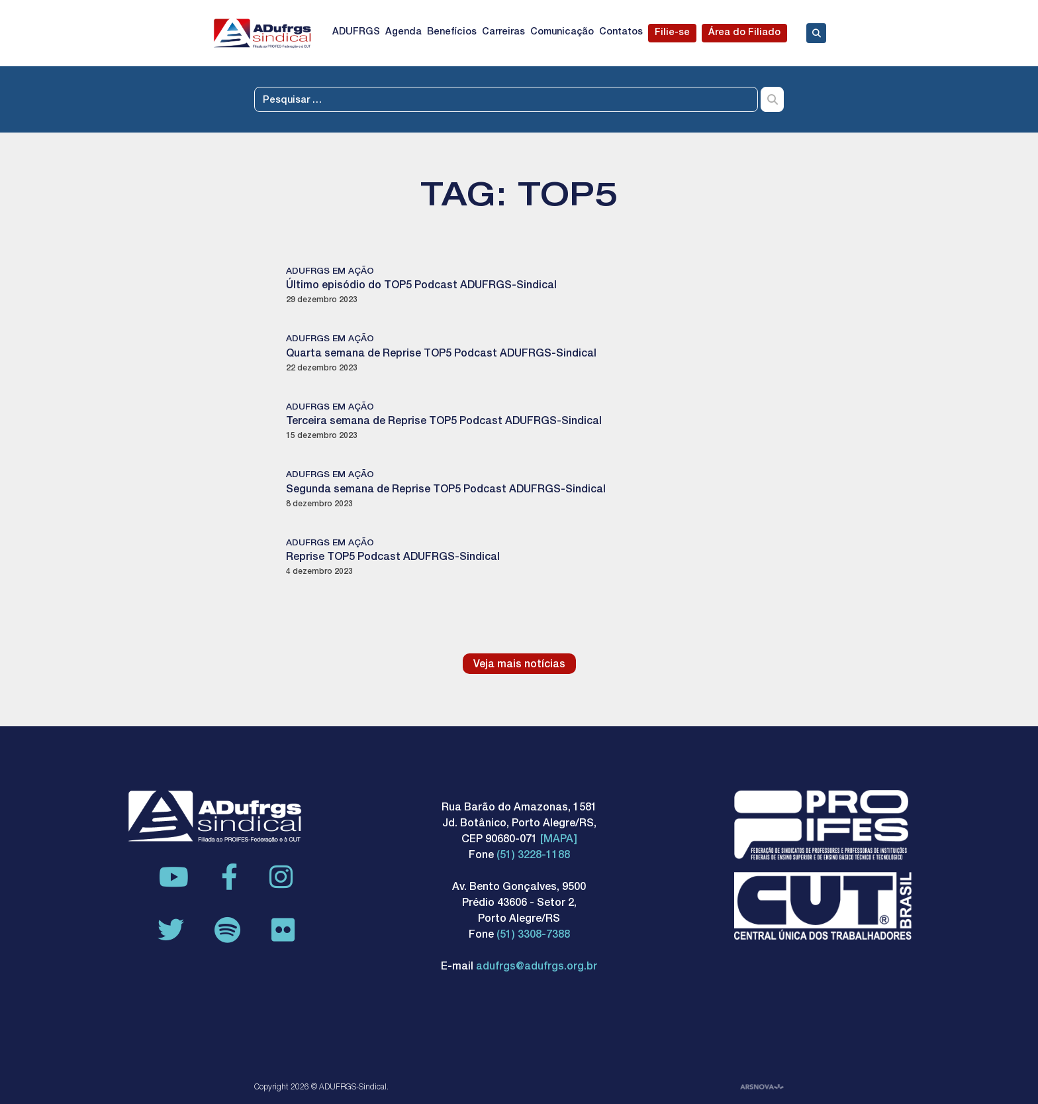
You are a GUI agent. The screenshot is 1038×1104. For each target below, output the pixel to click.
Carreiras (503, 32)
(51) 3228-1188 (533, 856)
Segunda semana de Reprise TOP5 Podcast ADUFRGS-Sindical (446, 490)
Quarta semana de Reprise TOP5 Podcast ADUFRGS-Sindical (441, 354)
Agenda (403, 32)
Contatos (621, 32)
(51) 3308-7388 (533, 935)
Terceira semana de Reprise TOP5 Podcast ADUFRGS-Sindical (444, 422)
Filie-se (672, 33)
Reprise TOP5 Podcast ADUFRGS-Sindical (393, 558)
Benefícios (452, 32)
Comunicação (562, 32)
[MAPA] (558, 840)
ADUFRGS (356, 32)
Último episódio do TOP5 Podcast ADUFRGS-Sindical (421, 286)
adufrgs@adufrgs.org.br (536, 967)
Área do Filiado (744, 33)
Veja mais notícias (519, 665)
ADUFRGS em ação (330, 271)
